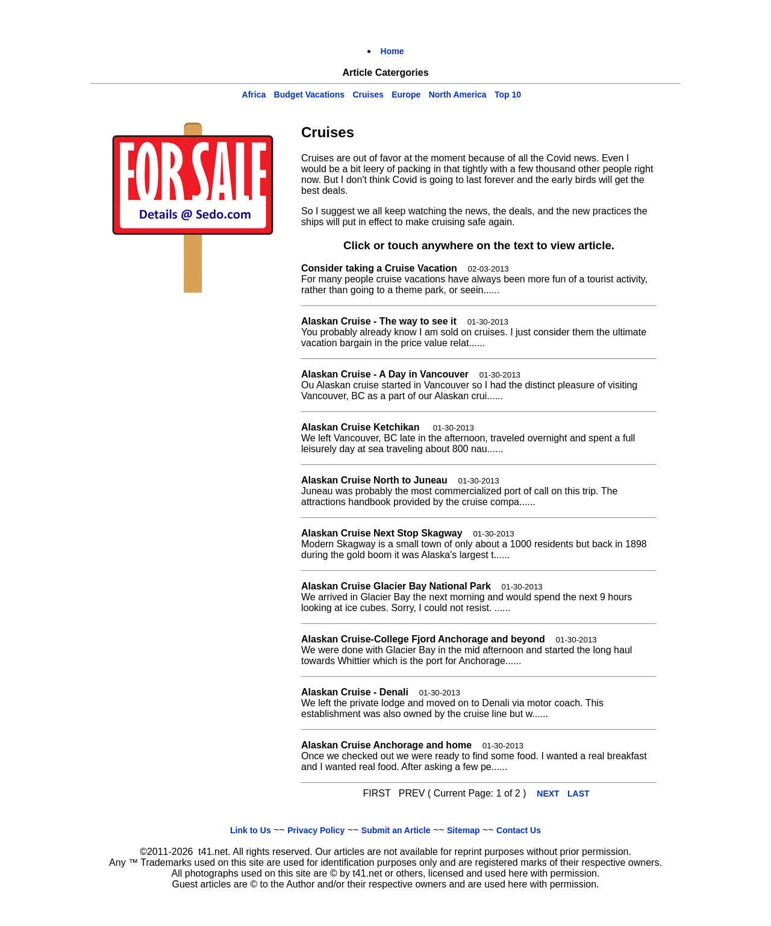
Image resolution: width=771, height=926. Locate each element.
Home (392, 51)
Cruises (367, 94)
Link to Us (250, 830)
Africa (254, 94)
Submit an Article (396, 830)
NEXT (548, 793)
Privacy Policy (316, 830)
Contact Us (518, 830)
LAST (578, 793)
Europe (406, 94)
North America (458, 94)
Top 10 (508, 94)
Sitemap (463, 830)
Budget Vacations (309, 94)
